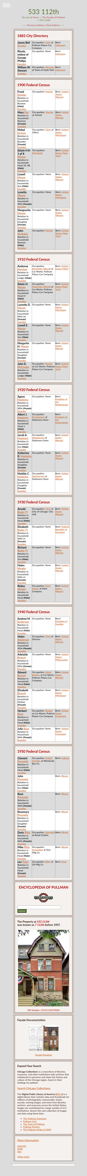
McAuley (23, 233)
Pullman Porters (31, 1126)
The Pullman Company (34, 1118)
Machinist (37, 153)
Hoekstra (23, 399)
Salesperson (38, 437)
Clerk (48, 42)
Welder (49, 710)
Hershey (22, 269)
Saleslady (50, 832)
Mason (22, 156)
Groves (22, 133)
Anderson (23, 621)
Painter (49, 91)
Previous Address (35, 25)
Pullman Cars (30, 1121)
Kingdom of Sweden (61, 622)
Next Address (53, 25)
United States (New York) (61, 153)
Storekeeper (38, 417)
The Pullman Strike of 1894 (37, 1129)
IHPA (20, 1149)
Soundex (22, 109)
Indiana (65, 758)
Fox (26, 112)
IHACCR (21, 1146)
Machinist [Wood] (41, 268)
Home (36, 17)
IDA (19, 1151)
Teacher (49, 112)
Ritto (27, 832)
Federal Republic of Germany (62, 529)
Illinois (64, 776)
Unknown (60, 45)
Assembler (37, 849)
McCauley (23, 367)
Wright (22, 568)
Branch (22, 657)
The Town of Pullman (34, 1124)
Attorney (49, 67)
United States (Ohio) (62, 267)
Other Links (23, 1156)
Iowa (63, 861)
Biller (48, 861)
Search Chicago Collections (33, 1088)
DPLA (59, 1094)
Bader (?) (23, 512)
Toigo (25, 861)
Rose (20, 714)
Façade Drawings (43, 1054)
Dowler (22, 95)
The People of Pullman (53, 17)
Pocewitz (23, 761)
